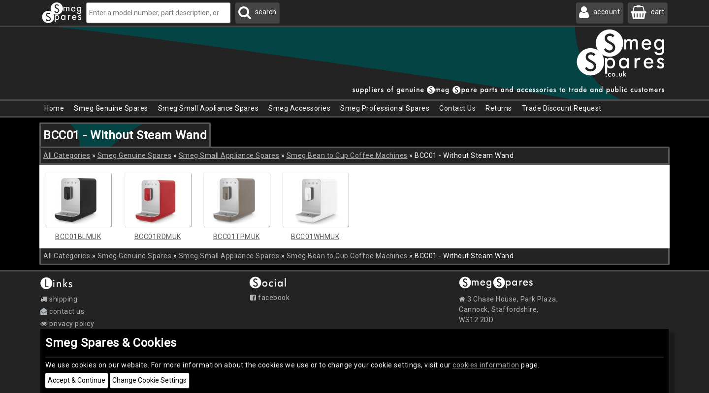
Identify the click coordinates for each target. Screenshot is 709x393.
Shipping (58, 299)
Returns (498, 108)
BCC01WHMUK (315, 237)
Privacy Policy (67, 324)
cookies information (485, 365)
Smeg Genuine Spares (134, 155)
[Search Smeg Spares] (257, 12)
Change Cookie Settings (149, 380)
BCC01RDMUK (157, 237)
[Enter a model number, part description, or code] (158, 12)
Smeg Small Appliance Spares (229, 155)
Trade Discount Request (562, 108)
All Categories (66, 155)
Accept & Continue (76, 380)
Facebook (270, 298)
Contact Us (457, 108)
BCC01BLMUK (78, 237)
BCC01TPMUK (236, 237)
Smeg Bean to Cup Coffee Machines (347, 155)
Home (54, 108)
